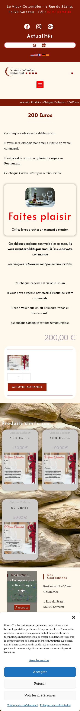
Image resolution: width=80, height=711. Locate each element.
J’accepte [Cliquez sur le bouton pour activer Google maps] (22, 607)
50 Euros (20, 508)
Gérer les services (39, 660)
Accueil (24, 102)
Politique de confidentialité (22, 705)
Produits (36, 102)
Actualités (40, 36)
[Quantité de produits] (19, 377)
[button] (73, 617)
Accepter (40, 672)
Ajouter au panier (27, 387)
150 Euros (20, 438)
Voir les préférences (40, 695)
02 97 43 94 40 (59, 12)
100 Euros (60, 438)
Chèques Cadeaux (54, 102)
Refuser (40, 684)
